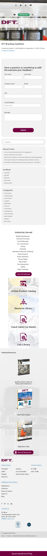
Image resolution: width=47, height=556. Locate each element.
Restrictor (4, 477)
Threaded (4, 469)
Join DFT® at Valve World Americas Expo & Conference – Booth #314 (22, 162)
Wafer (3, 471)
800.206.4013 (23, 14)
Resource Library (6, 491)
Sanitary (18, 469)
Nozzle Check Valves (22, 474)
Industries (4, 488)
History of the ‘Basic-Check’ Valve (13, 154)
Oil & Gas (6, 206)
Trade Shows (7, 208)
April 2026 (6, 172)
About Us (4, 494)
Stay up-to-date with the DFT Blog (22, 553)
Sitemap (9, 536)
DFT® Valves (7, 203)
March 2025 (7, 180)
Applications (5, 486)
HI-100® (33, 469)
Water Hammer (8, 216)
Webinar (6, 218)
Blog (2, 496)
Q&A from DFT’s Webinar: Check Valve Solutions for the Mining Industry (23, 157)
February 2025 (8, 183)
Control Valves (8, 198)
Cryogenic (7, 201)
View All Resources (24, 452)
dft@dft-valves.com (7, 519)
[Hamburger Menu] (45, 22)
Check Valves (7, 193)
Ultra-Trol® (34, 471)
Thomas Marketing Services (29, 536)
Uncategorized (8, 211)
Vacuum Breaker (8, 213)
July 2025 (6, 175)
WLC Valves (7, 221)
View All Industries (23, 274)
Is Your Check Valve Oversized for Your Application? (18, 152)
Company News (8, 196)
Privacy (3, 536)
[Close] (45, 553)
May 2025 (6, 178)
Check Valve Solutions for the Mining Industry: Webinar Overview (21, 160)
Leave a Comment (8, 50)
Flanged (3, 474)
